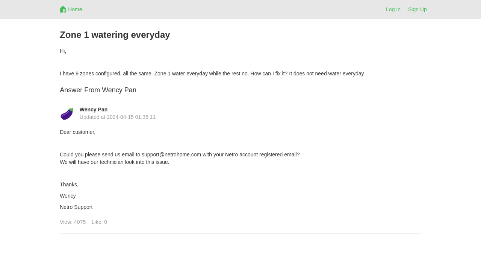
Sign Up (417, 9)
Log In (393, 9)
